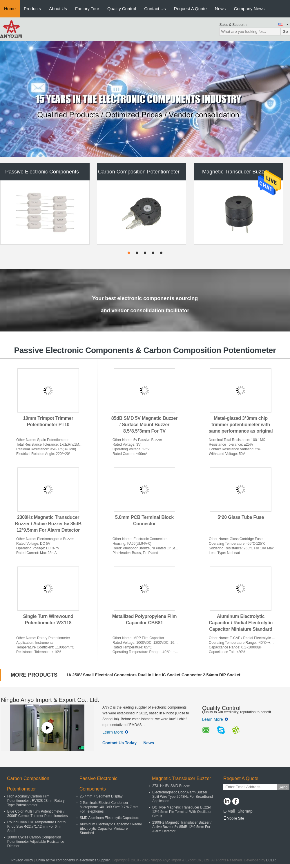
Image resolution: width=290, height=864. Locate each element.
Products (32, 8)
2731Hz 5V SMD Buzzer (171, 786)
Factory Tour (87, 8)
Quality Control (121, 8)
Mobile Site (233, 818)
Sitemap (245, 811)
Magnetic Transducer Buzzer (235, 172)
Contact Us (155, 8)
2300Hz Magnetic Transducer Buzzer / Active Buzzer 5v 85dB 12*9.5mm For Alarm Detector (48, 524)
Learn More (115, 732)
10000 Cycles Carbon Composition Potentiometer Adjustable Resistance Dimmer (35, 841)
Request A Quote (190, 8)
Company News (249, 8)
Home (10, 8)
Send (282, 787)
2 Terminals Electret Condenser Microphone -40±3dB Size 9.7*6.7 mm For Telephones (109, 807)
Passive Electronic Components (42, 172)
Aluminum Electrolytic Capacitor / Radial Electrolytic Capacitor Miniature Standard (241, 623)
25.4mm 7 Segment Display (101, 796)
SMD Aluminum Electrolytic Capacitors (109, 818)
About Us (58, 8)
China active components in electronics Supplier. (74, 860)
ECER (271, 860)
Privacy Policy (22, 860)
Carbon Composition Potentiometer (139, 172)
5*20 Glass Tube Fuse (240, 517)
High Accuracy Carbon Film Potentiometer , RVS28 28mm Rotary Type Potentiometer (36, 800)
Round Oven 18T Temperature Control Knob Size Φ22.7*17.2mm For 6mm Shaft (36, 826)
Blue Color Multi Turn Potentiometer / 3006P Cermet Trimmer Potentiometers (37, 813)
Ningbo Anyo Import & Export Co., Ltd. (50, 700)
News (220, 8)
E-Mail (229, 811)
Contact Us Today (119, 743)
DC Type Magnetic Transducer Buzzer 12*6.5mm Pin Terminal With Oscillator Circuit (182, 811)
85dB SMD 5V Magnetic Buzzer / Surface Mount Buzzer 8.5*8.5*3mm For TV (144, 424)
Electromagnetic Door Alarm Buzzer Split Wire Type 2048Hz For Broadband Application (182, 796)
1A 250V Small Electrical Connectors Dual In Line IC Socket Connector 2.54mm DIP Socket (153, 675)
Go (285, 31)
